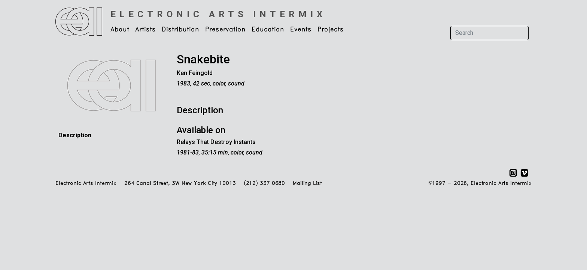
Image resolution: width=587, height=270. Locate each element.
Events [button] (300, 30)
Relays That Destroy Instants (216, 142)
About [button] (119, 30)
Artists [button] (145, 30)
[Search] (489, 33)
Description (74, 135)
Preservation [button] (225, 30)
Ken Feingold (195, 72)
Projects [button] (330, 30)
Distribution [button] (180, 30)
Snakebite (203, 59)
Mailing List (307, 183)
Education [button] (268, 30)
